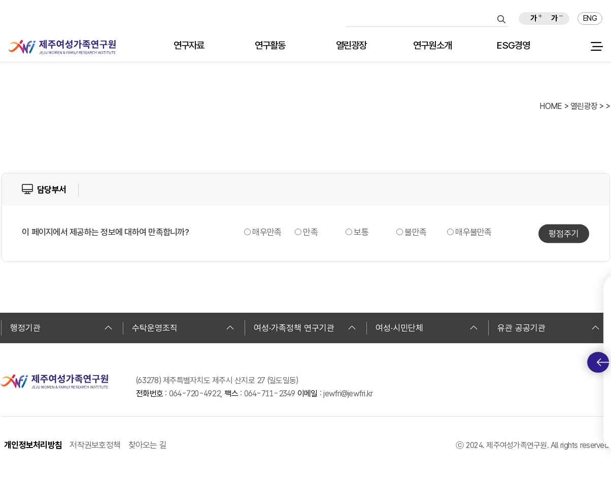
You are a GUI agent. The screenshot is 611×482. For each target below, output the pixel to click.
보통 (361, 232)
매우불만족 (473, 232)
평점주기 (564, 234)
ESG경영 (513, 46)
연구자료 (189, 46)
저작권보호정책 (95, 445)
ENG (590, 18)
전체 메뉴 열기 (596, 47)
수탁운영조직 (183, 328)
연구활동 (270, 46)
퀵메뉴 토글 (603, 362)
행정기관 (61, 328)
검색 (501, 19)
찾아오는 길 (147, 445)
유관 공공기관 (548, 328)
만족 (310, 232)
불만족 (415, 232)
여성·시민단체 (427, 328)
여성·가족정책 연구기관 (305, 328)
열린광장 (351, 46)
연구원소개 (432, 46)
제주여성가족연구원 (62, 47)
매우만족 (266, 232)
